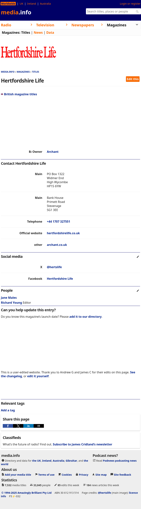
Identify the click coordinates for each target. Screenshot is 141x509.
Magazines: (11, 32)
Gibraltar (71, 460)
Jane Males (9, 298)
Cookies (67, 474)
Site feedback (122, 474)
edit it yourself (38, 376)
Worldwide (8, 3)
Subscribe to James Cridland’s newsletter (82, 444)
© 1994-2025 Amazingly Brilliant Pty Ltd (26, 492)
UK (21, 3)
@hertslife (54, 267)
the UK (36, 460)
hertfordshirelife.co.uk (63, 233)
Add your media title (18, 474)
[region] (70, 123)
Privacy (83, 474)
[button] (8, 426)
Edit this (133, 79)
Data (50, 32)
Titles (25, 32)
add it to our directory (85, 317)
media (16, 12)
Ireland (31, 3)
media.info (8, 71)
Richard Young (11, 303)
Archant (53, 152)
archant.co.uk (57, 245)
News (38, 32)
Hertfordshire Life (60, 279)
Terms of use (46, 474)
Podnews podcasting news (120, 460)
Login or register (130, 3)
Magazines (23, 71)
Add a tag (8, 410)
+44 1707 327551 (58, 221)
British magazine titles (19, 94)
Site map (101, 474)
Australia (45, 3)
